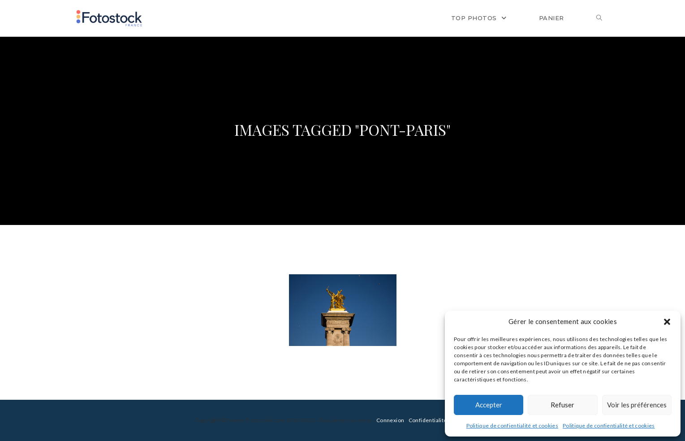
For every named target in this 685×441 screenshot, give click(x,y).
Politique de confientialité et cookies (512, 425)
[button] (667, 321)
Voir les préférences (637, 405)
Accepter (488, 405)
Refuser (562, 405)
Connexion (390, 420)
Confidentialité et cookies (441, 420)
